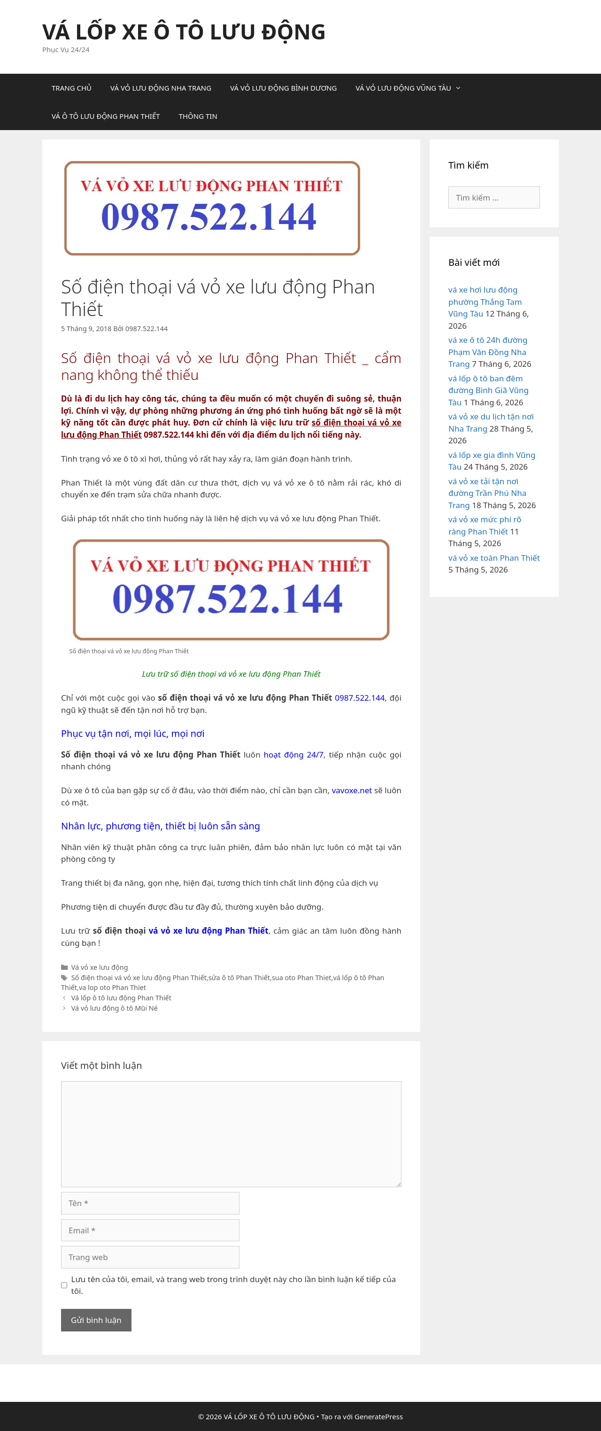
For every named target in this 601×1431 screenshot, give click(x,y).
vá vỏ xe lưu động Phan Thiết (209, 930)
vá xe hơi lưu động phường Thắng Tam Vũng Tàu (485, 301)
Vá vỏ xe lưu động (99, 967)
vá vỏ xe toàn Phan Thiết (494, 557)
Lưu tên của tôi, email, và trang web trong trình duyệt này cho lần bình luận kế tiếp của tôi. (233, 1285)
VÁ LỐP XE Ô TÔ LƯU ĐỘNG (184, 31)
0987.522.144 (360, 697)
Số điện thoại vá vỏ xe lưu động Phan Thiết (139, 977)
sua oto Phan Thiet (301, 977)
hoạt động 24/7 (294, 754)
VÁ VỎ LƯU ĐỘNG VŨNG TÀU (413, 88)
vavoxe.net (352, 790)
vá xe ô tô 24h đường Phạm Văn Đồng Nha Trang (488, 351)
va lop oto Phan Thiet (112, 987)
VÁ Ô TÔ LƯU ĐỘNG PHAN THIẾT (106, 116)
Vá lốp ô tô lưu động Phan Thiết (121, 997)
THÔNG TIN (198, 116)
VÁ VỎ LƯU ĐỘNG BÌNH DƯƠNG (283, 88)
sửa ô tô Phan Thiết (239, 977)
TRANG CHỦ (72, 88)
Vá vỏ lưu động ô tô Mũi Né (114, 1008)
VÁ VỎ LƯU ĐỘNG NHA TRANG (160, 88)
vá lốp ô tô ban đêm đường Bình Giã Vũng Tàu (488, 390)
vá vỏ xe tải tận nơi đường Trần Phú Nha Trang (487, 493)
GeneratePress (378, 1416)
